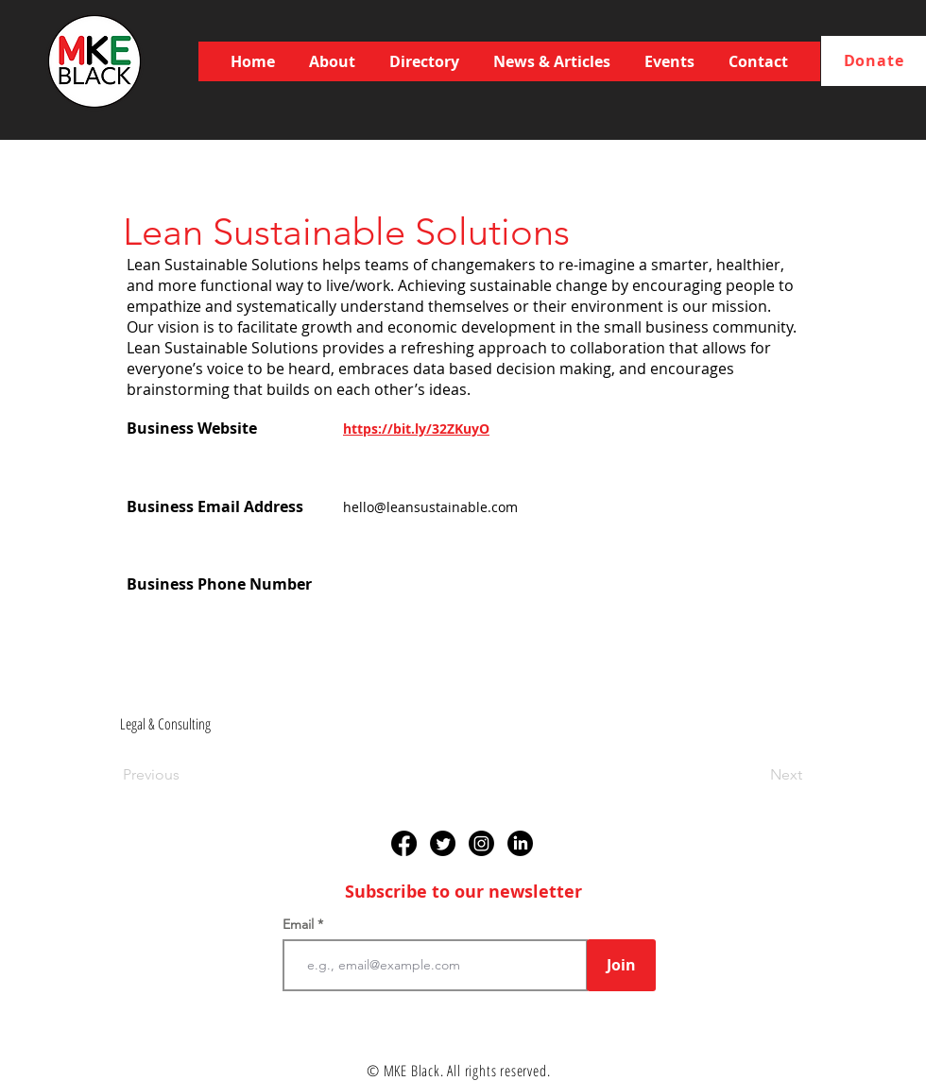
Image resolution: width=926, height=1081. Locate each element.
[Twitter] (442, 843)
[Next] (755, 775)
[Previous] (185, 775)
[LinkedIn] (520, 843)
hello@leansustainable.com (430, 507)
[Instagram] (481, 843)
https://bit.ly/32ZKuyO (416, 429)
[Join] (621, 965)
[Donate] (873, 61)
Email (300, 924)
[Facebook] (404, 843)
